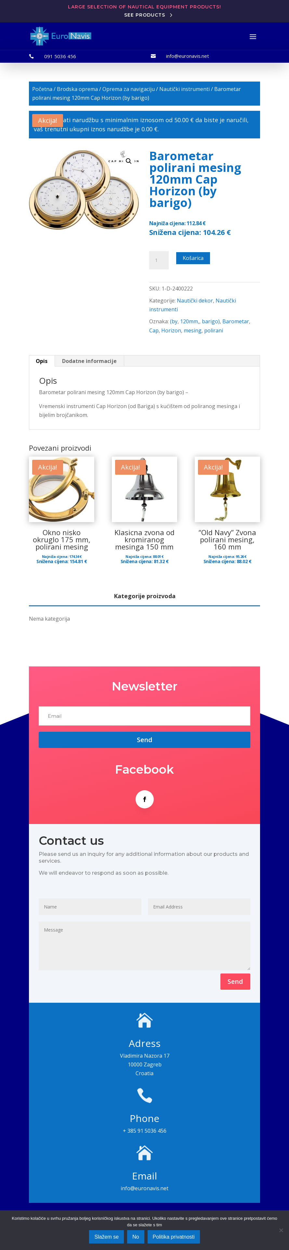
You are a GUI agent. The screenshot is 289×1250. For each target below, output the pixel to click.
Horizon (171, 330)
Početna (42, 89)
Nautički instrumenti (184, 89)
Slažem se (106, 1237)
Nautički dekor (195, 300)
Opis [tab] (41, 361)
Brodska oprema (77, 89)
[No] (281, 1230)
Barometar (235, 321)
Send (235, 981)
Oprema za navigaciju (128, 89)
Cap (154, 330)
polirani (213, 330)
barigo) (211, 321)
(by (173, 321)
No (135, 1237)
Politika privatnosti (174, 1237)
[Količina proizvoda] (159, 260)
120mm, (189, 321)
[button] (129, 161)
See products (144, 15)
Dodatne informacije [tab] (89, 361)
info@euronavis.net (187, 56)
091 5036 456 (60, 56)
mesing (193, 330)
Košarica (193, 258)
